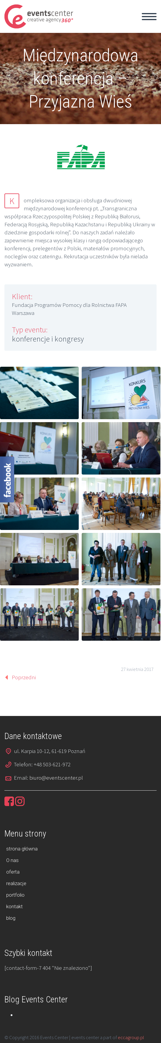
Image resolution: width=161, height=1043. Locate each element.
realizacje (16, 883)
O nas (12, 860)
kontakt (14, 906)
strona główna (22, 849)
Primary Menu (149, 16)
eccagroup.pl (131, 1037)
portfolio (15, 895)
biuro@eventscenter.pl (56, 777)
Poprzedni (24, 677)
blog (10, 918)
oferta (13, 872)
